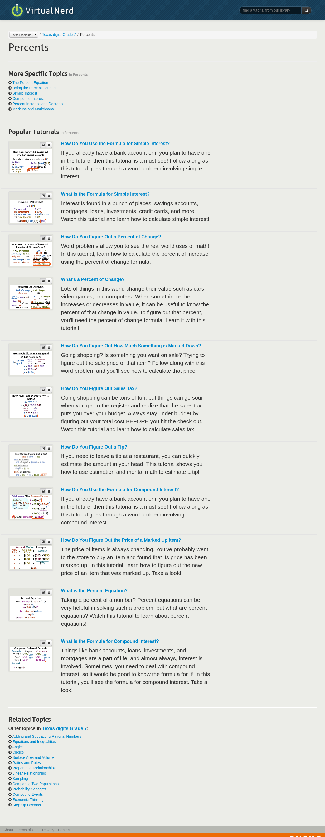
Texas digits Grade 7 (59, 34)
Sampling (20, 778)
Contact (64, 830)
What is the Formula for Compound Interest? (110, 641)
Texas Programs (21, 34)
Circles (18, 752)
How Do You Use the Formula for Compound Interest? (120, 489)
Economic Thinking (27, 799)
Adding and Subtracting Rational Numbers (46, 736)
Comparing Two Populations (35, 784)
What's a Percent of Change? (93, 279)
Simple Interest (24, 93)
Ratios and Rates (26, 763)
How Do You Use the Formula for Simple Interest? (115, 143)
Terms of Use (27, 830)
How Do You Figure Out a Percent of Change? (111, 236)
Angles (18, 747)
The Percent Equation (30, 83)
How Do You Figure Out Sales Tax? (99, 388)
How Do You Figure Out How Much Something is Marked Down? (131, 345)
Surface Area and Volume (33, 757)
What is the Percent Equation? (94, 590)
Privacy (48, 830)
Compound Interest (28, 98)
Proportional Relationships (33, 768)
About (8, 830)
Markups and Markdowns (33, 109)
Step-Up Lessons (26, 805)
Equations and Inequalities (34, 742)
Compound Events (27, 794)
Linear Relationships (29, 773)
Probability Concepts (29, 789)
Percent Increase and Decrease (38, 104)
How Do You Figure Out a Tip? (94, 447)
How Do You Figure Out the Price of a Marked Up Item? (121, 540)
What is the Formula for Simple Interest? (105, 194)
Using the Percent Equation (34, 88)
